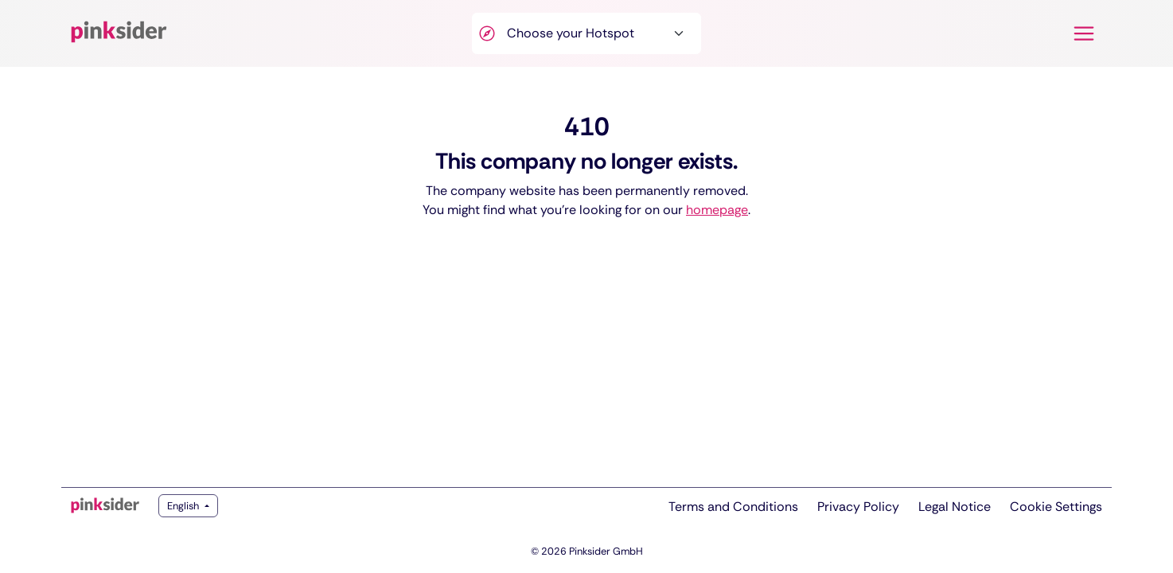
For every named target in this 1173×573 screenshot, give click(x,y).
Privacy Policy (858, 506)
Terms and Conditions (733, 506)
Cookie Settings (1056, 506)
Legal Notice (954, 506)
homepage (717, 209)
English (184, 506)
